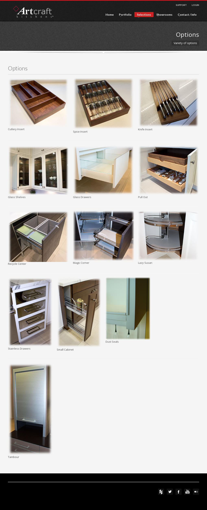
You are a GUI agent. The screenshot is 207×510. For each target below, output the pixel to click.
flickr (196, 492)
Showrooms (163, 14)
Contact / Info (186, 14)
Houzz (161, 492)
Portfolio (124, 14)
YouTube (187, 492)
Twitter (170, 492)
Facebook (178, 492)
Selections (142, 15)
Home (110, 14)
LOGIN (195, 5)
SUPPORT (181, 5)
